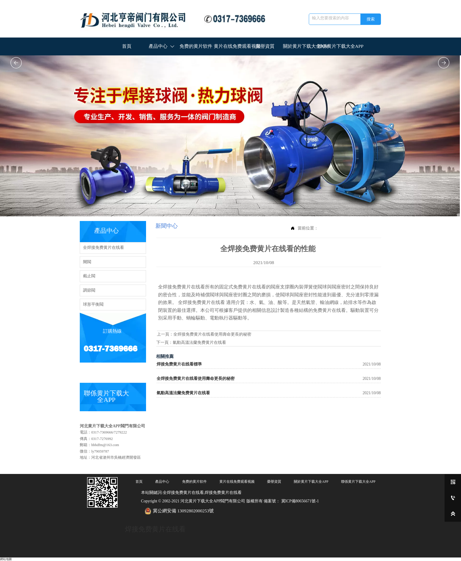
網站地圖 (6, 559)
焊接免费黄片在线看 (155, 529)
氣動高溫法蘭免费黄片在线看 (199, 342)
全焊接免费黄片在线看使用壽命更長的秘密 (212, 334)
